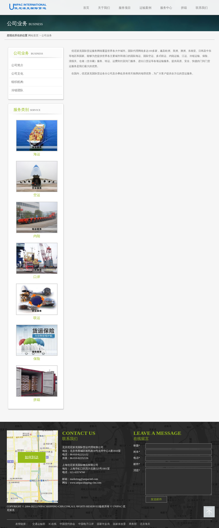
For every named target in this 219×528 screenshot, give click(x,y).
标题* (136, 445)
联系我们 (202, 7)
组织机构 (17, 82)
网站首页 (33, 35)
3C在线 (52, 523)
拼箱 (184, 7)
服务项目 (125, 7)
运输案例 (145, 7)
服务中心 (166, 7)
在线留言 (141, 439)
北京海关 (145, 523)
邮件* (136, 464)
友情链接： (21, 523)
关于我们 (104, 7)
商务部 (133, 523)
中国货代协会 (67, 523)
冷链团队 (17, 90)
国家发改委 (119, 523)
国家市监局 (103, 523)
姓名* (136, 451)
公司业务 (46, 35)
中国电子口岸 (86, 523)
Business (36, 24)
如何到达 (31, 457)
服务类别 (26, 109)
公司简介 (17, 65)
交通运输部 (38, 523)
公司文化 (17, 73)
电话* (136, 457)
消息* (136, 470)
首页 (86, 7)
